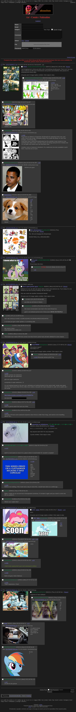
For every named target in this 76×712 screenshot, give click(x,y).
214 (48, 427)
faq (53, 1)
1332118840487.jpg (11, 198)
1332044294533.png (11, 166)
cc (30, 1)
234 (36, 581)
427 (29, 103)
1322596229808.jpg (41, 522)
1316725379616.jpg (11, 591)
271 (64, 268)
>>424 (53, 84)
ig (24, 1)
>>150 (6, 487)
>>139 (32, 463)
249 (30, 403)
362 (64, 68)
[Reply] (68, 68)
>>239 (6, 406)
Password (56, 691)
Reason (49, 693)
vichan (40, 706)
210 (49, 307)
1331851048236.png (12, 229)
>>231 (6, 564)
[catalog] (38, 21)
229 (65, 519)
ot (28, 1)
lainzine (23, 2)
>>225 (36, 358)
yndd (5, 1)
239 (30, 394)
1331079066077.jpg (11, 66)
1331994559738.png (32, 81)
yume (10, 1)
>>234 (36, 540)
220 (38, 484)
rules (50, 1)
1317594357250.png (11, 651)
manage (66, 1)
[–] (1, 66)
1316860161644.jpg (11, 509)
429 (29, 132)
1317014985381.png (12, 286)
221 (27, 492)
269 (26, 335)
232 (30, 562)
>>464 (39, 164)
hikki (39, 1)
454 (36, 164)
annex (61, 1)
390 (38, 233)
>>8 (61, 526)
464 (30, 196)
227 (30, 372)
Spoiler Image (57, 29)
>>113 (28, 625)
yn (2, 1)
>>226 (6, 375)
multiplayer (11, 2)
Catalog (28, 697)
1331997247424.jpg (11, 105)
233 (30, 571)
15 (61, 288)
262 (29, 500)
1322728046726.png (11, 543)
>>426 (23, 136)
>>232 (33, 540)
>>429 (63, 79)
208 (42, 301)
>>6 (35, 271)
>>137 (6, 450)
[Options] (72, 2)
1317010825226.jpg (11, 627)
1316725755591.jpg (41, 601)
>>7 (61, 524)
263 (29, 412)
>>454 (31, 201)
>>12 (5, 683)
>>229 (64, 511)
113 (34, 681)
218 (46, 447)
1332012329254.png (11, 134)
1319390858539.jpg (11, 344)
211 (22, 317)
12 (25, 625)
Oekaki (27, 42)
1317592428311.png (11, 460)
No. (62, 68)
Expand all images (71, 58)
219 (36, 458)
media (19, 1)
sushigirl (18, 2)
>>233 (33, 561)
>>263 (33, 403)
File (23, 42)
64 (33, 648)
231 (30, 540)
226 (56, 356)
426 (60, 79)
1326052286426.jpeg (12, 259)
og (22, 1)
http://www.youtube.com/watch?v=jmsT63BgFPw (18, 396)
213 (29, 327)
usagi (2, 2)
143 (65, 346)
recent (56, 1)
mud (71, 1)
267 (68, 261)
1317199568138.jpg (11, 423)
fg (7, 1)
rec (42, 1)
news (46, 1)
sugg (35, 1)
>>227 (59, 356)
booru (6, 2)
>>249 (33, 393)
